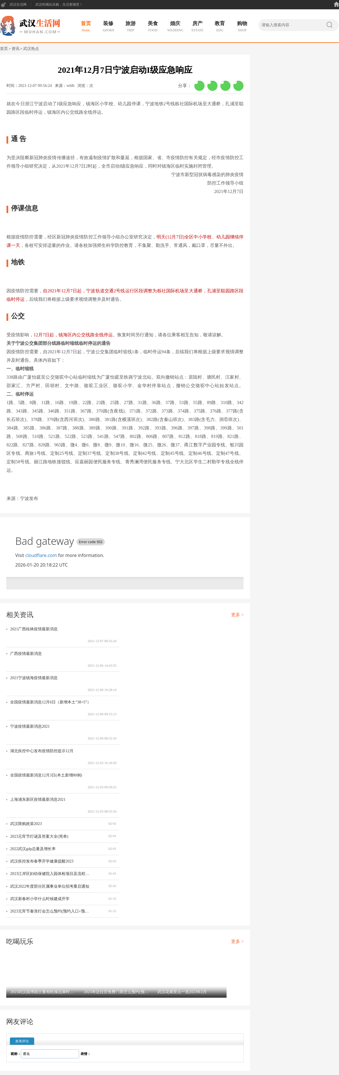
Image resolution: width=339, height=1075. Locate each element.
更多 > (237, 614)
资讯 (15, 49)
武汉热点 (31, 49)
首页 (4, 49)
